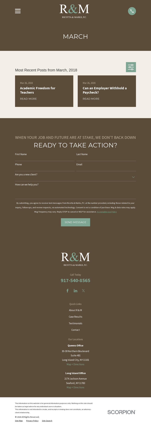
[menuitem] (19, 421)
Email (79, 164)
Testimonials (75, 323)
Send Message (75, 222)
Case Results (75, 316)
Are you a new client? (26, 174)
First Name (21, 154)
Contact (75, 329)
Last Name (82, 154)
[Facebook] (67, 290)
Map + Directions (75, 364)
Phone (18, 164)
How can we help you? (26, 184)
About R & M (75, 310)
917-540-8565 (75, 280)
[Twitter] (83, 290)
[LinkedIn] (75, 290)
